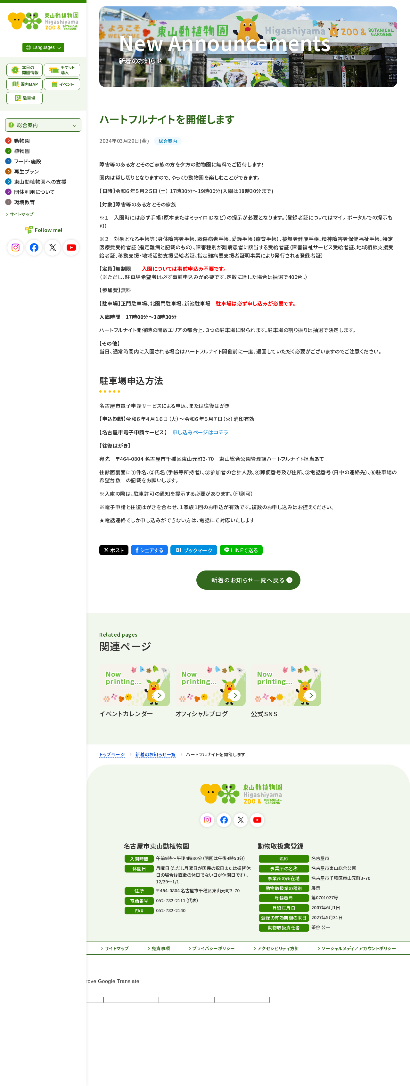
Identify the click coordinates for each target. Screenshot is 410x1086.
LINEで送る (241, 550)
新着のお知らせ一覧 (155, 754)
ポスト (114, 550)
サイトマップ (22, 214)
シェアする (149, 550)
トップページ (112, 754)
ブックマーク (193, 550)
